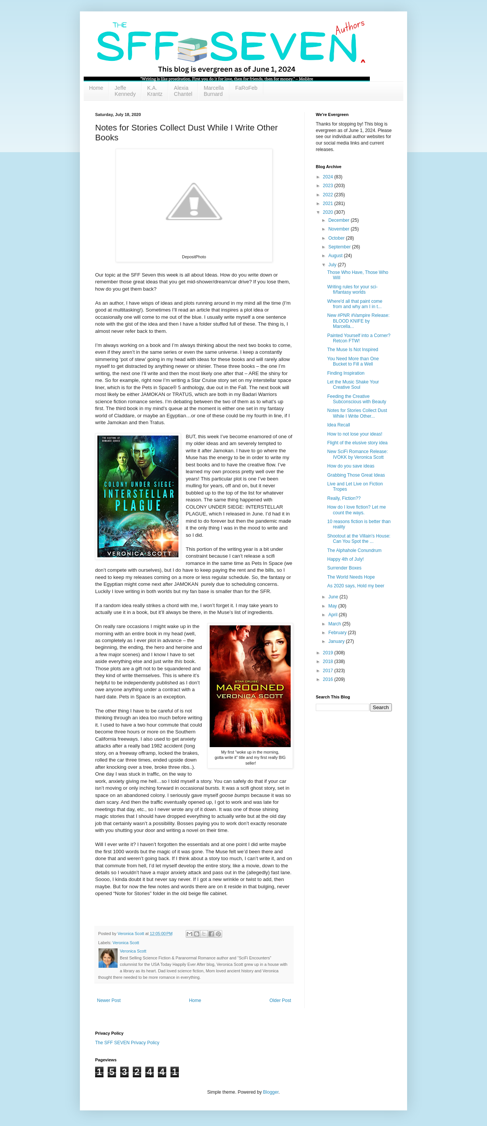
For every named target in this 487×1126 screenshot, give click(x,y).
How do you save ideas (350, 466)
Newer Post (109, 1000)
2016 (328, 679)
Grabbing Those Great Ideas (356, 475)
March (335, 624)
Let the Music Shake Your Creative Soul (353, 384)
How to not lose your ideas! (354, 434)
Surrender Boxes (344, 568)
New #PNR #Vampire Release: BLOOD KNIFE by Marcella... (358, 321)
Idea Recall (338, 425)
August (336, 255)
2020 (328, 212)
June (333, 597)
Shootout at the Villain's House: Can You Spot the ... (358, 538)
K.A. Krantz (154, 91)
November (339, 229)
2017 (328, 670)
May (333, 606)
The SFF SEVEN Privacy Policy (127, 1042)
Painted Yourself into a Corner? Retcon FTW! (358, 338)
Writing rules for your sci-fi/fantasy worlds (352, 289)
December (339, 220)
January (337, 641)
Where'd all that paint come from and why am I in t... (354, 304)
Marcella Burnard (214, 91)
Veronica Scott (126, 942)
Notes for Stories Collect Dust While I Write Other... (357, 413)
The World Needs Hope (351, 577)
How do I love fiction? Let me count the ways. (356, 509)
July (333, 264)
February (338, 632)
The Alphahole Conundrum (354, 550)
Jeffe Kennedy (125, 91)
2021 (328, 203)
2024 (328, 177)
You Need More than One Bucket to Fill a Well (353, 361)
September (340, 247)
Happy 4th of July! (345, 559)
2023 (328, 185)
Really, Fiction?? (344, 498)
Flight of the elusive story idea (357, 442)
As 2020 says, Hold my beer (355, 585)
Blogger (271, 1092)
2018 (328, 661)
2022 (328, 194)
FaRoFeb (246, 88)
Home (96, 88)
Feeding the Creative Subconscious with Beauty (356, 399)
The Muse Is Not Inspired (352, 349)
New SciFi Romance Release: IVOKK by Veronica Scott (357, 454)
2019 (328, 652)
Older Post (280, 1000)
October (337, 238)
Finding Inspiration (345, 373)
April (333, 614)
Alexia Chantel (183, 91)
